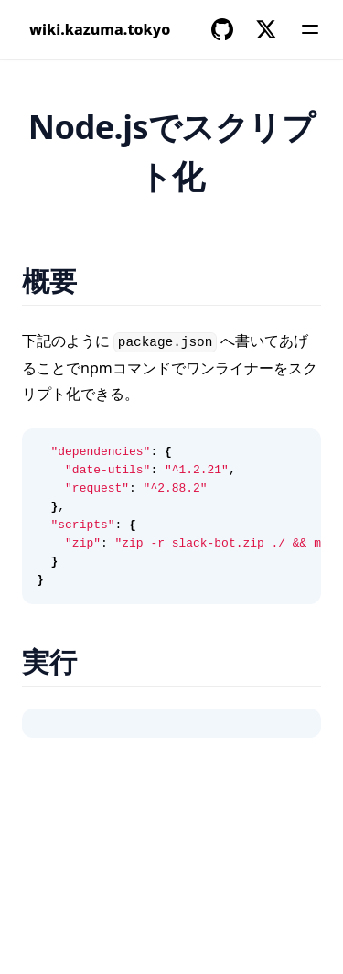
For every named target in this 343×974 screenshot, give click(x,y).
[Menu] (310, 29)
